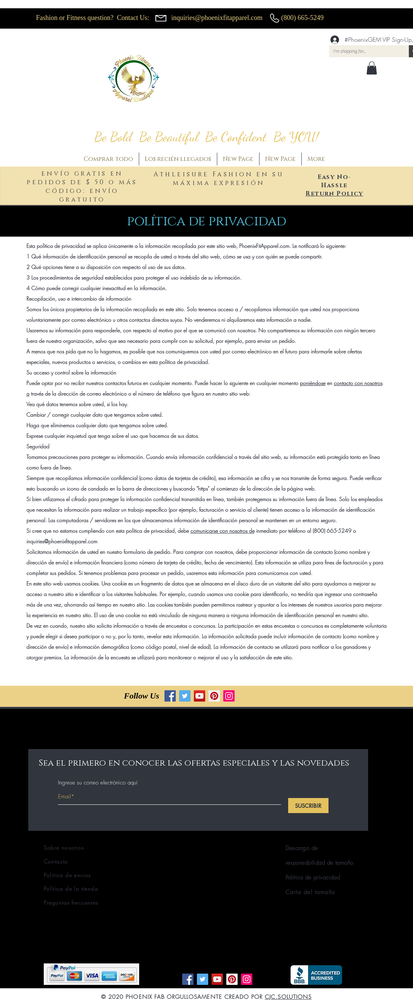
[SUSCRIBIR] (308, 805)
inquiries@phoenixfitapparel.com (217, 17)
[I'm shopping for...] (363, 51)
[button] (371, 68)
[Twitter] (184, 696)
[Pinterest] (214, 696)
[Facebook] (170, 696)
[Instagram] (229, 696)
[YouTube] (199, 696)
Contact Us (132, 17)
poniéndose (312, 383)
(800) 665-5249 (302, 17)
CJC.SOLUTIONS (288, 997)
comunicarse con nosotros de (222, 530)
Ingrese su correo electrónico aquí (98, 783)
